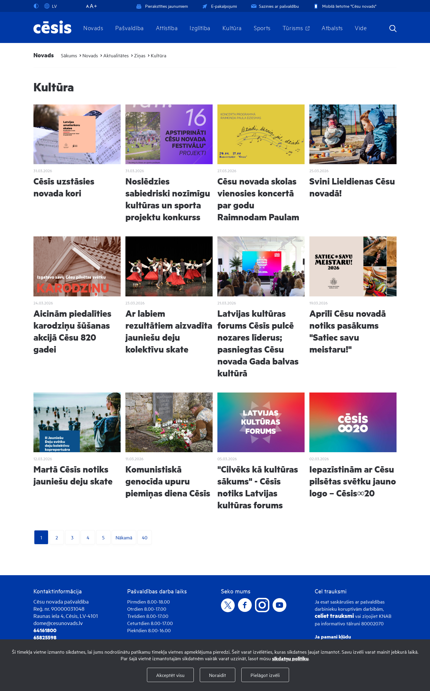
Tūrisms (292, 27)
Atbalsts (332, 27)
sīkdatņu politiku (290, 658)
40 (145, 537)
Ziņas (139, 55)
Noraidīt (217, 675)
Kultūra (232, 27)
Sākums (69, 55)
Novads (93, 27)
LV (50, 6)
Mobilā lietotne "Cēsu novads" (344, 6)
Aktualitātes (116, 55)
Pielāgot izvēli (265, 675)
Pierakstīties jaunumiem (162, 6)
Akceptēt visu (170, 675)
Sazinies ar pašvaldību (274, 6)
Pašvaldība (129, 27)
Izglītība (200, 27)
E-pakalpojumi (219, 6)
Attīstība (167, 27)
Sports (262, 27)
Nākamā (124, 537)
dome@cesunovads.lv (58, 622)
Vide (361, 27)
